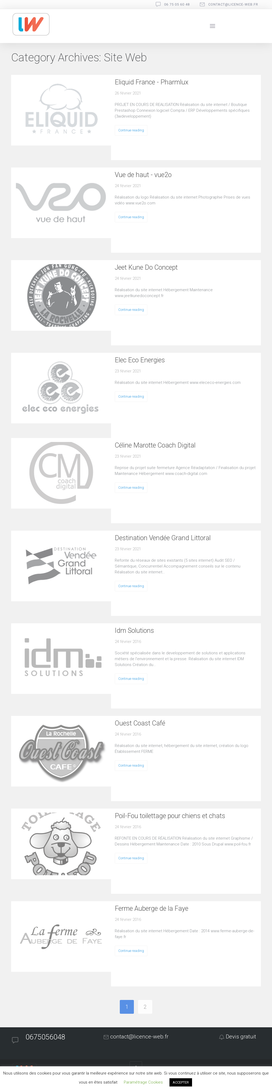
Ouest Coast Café (140, 723)
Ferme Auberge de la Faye (151, 908)
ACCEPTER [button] (181, 1082)
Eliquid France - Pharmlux (151, 82)
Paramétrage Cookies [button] (143, 1082)
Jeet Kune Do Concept (146, 267)
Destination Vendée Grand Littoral (163, 538)
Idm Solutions (134, 630)
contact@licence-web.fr (233, 4)
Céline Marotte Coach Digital (155, 445)
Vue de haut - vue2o (143, 175)
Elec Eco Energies (140, 360)
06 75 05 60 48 (177, 4)
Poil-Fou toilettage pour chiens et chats (170, 816)
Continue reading (131, 130)
